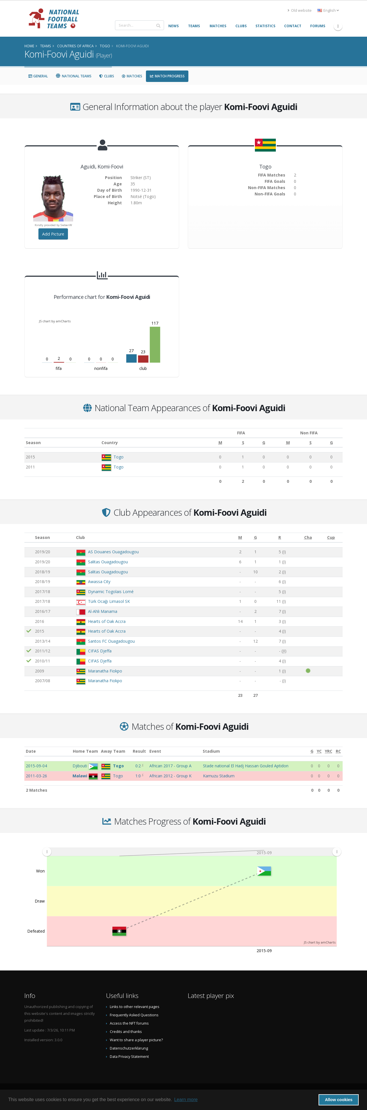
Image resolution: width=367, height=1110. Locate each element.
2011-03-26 (36, 775)
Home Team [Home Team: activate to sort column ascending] (85, 751)
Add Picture (53, 234)
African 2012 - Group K (170, 775)
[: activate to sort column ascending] (29, 537)
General (38, 76)
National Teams (73, 76)
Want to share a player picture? (136, 1040)
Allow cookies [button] (338, 1099)
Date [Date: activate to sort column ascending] (31, 751)
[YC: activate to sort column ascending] (319, 751)
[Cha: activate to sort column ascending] (307, 537)
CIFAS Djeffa (100, 651)
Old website (300, 10)
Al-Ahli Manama (102, 611)
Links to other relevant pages (134, 1006)
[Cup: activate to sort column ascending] (331, 537)
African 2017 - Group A (170, 765)
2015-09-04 (36, 765)
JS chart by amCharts (55, 321)
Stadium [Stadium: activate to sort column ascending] (211, 751)
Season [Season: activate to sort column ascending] (33, 442)
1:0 (138, 775)
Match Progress (167, 76)
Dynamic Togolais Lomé (111, 591)
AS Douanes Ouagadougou (113, 551)
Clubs (106, 76)
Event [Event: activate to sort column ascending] (155, 751)
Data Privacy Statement (129, 1056)
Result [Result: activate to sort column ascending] (139, 751)
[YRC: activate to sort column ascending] (328, 751)
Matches (132, 76)
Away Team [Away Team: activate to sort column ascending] (113, 751)
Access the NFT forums (129, 1023)
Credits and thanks (126, 1031)
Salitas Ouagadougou (108, 561)
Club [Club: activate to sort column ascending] (80, 537)
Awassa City (99, 581)
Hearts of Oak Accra (107, 621)
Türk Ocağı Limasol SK (109, 601)
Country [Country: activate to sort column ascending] (106, 442)
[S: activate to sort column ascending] (234, 443)
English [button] (328, 10)
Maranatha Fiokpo (105, 671)
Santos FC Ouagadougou (111, 641)
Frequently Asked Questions (134, 1015)
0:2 (138, 765)
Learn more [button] (186, 1099)
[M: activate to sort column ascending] (212, 443)
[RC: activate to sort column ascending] (338, 751)
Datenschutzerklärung (129, 1048)
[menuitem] (192, 851)
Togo (115, 457)
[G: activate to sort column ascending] (254, 443)
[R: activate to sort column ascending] (279, 537)
